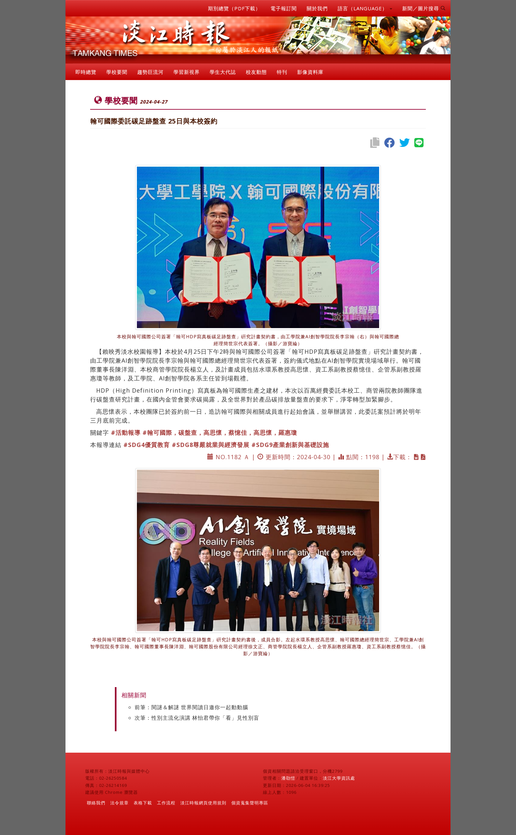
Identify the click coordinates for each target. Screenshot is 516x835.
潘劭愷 (288, 778)
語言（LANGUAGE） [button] (365, 8)
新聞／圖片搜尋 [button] (424, 8)
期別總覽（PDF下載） (234, 8)
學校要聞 (116, 72)
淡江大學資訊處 (339, 778)
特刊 (282, 72)
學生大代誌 (223, 72)
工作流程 (166, 803)
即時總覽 (85, 72)
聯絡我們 (96, 803)
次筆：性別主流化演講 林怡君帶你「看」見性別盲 (197, 717)
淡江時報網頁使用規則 (203, 803)
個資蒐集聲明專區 (249, 803)
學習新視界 (186, 72)
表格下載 (143, 803)
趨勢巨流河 (150, 72)
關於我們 (317, 8)
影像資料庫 (310, 72)
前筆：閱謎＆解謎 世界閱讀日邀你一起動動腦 (191, 707)
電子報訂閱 (284, 8)
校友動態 (256, 72)
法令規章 (119, 803)
